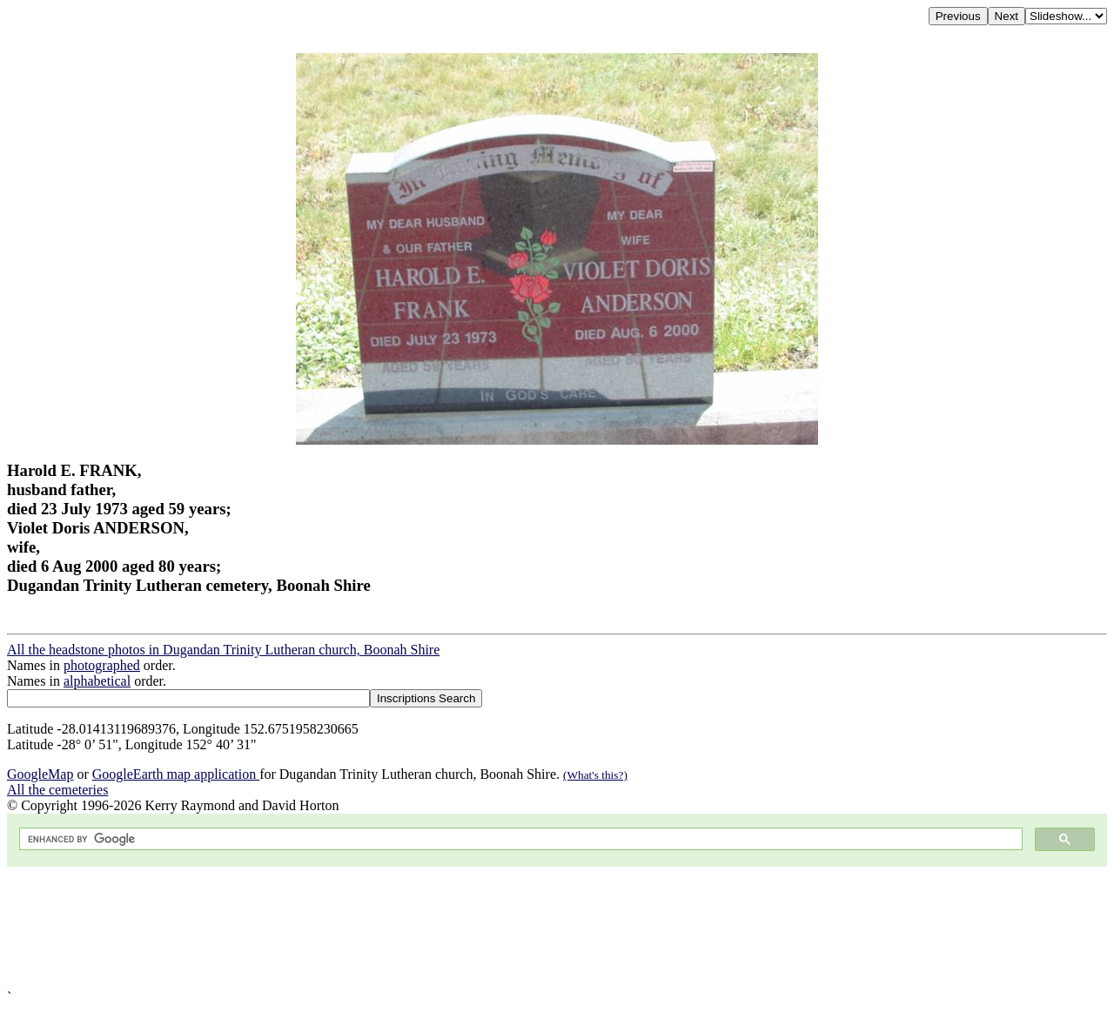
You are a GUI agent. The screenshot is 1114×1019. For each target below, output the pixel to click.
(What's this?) (595, 774)
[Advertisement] (529, 928)
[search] (519, 839)
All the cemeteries (57, 789)
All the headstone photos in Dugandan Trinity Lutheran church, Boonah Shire (223, 649)
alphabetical (97, 681)
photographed (102, 665)
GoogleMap (40, 774)
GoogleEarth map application (175, 774)
